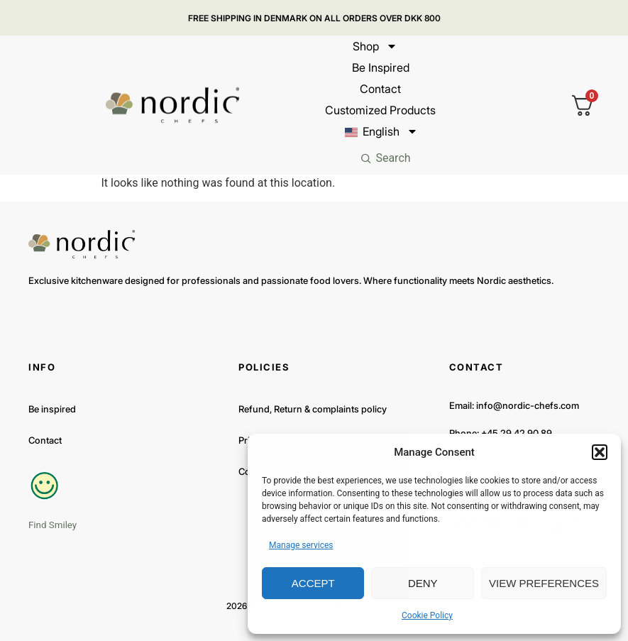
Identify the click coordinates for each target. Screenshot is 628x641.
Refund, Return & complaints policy (312, 409)
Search (392, 158)
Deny (423, 583)
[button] (600, 452)
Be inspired (380, 67)
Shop (375, 46)
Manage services (301, 545)
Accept (313, 583)
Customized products (380, 110)
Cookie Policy (427, 615)
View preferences (544, 583)
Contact (380, 89)
